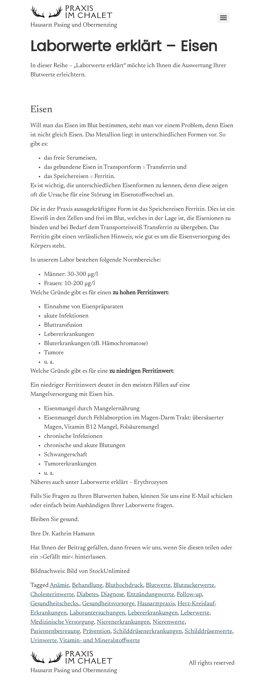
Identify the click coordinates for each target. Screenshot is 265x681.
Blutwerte (158, 585)
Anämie (59, 585)
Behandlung (87, 585)
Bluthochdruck (124, 585)
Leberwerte (195, 613)
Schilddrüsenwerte (208, 631)
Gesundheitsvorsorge (108, 604)
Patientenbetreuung (55, 631)
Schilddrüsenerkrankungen (147, 631)
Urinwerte (43, 641)
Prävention (96, 631)
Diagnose (112, 595)
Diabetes (87, 595)
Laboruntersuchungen (97, 613)
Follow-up (189, 595)
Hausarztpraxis (156, 604)
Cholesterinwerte (52, 595)
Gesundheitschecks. (54, 604)
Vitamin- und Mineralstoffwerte (99, 641)
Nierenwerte (169, 622)
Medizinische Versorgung (62, 622)
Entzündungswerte (150, 595)
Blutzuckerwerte (193, 585)
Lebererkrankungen (153, 613)
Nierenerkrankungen (123, 622)
